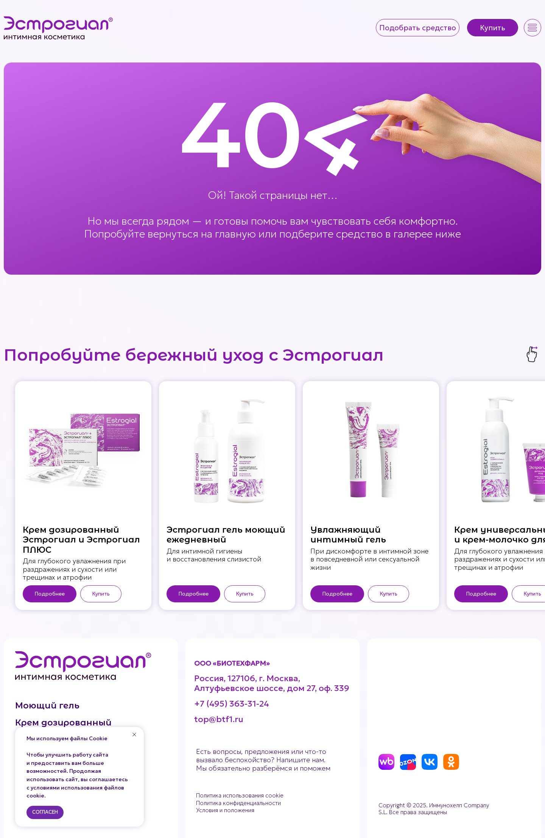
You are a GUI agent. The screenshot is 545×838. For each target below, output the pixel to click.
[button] (417, 27)
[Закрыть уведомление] (134, 734)
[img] (59, 27)
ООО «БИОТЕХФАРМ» (232, 663)
